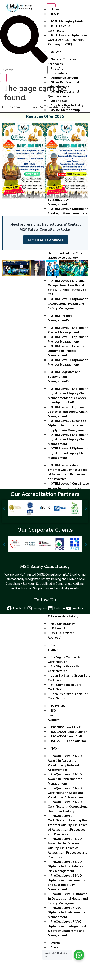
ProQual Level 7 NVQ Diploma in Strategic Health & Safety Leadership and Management (68, 928)
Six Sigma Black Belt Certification (64, 686)
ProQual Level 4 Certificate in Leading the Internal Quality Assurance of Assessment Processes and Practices (68, 824)
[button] (6, 161)
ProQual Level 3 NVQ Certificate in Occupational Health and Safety (68, 806)
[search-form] (24, 70)
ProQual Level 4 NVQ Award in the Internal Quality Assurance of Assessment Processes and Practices (68, 847)
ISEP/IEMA (58, 706)
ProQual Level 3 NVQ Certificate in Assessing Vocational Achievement (66, 792)
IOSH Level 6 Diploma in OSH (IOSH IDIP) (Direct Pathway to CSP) (67, 39)
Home (55, 9)
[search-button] (3, 78)
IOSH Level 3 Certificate (59, 28)
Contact (56, 947)
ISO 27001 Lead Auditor (68, 741)
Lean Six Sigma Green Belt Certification (69, 677)
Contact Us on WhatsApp (45, 240)
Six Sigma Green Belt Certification (65, 668)
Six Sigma (53, 647)
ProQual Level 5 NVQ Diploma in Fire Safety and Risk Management (67, 866)
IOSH (56, 14)
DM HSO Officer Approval (61, 635)
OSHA (56, 52)
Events (55, 943)
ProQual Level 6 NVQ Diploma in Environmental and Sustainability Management (67, 882)
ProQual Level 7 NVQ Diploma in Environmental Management (67, 912)
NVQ (55, 748)
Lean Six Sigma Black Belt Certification (68, 696)
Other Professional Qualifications (63, 84)
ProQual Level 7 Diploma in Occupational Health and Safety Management (68, 898)
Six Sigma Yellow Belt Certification (65, 659)
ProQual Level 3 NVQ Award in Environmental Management (65, 779)
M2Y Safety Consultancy (45, 566)
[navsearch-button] (24, 62)
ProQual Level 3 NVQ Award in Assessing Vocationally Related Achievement (65, 763)
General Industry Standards (62, 61)
